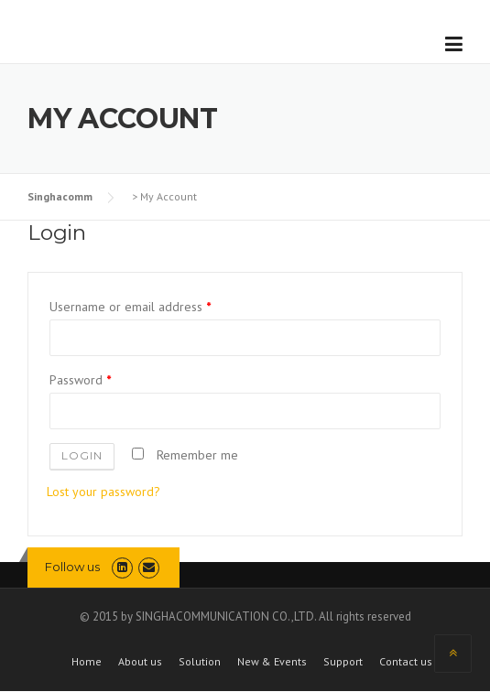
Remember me (185, 455)
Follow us (72, 566)
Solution (200, 661)
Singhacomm (60, 196)
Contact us (405, 661)
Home (86, 661)
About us (140, 661)
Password (80, 380)
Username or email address (130, 306)
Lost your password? (103, 491)
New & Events (272, 661)
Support (343, 661)
